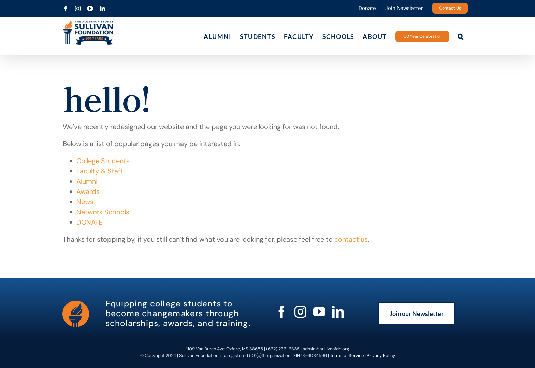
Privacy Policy (381, 355)
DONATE (89, 222)
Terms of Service (347, 355)
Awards (88, 191)
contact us (351, 239)
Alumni (87, 181)
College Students (103, 160)
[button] (461, 36)
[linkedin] (338, 312)
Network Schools (102, 212)
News (84, 201)
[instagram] (300, 312)
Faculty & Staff (99, 171)
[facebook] (282, 312)
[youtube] (319, 312)
